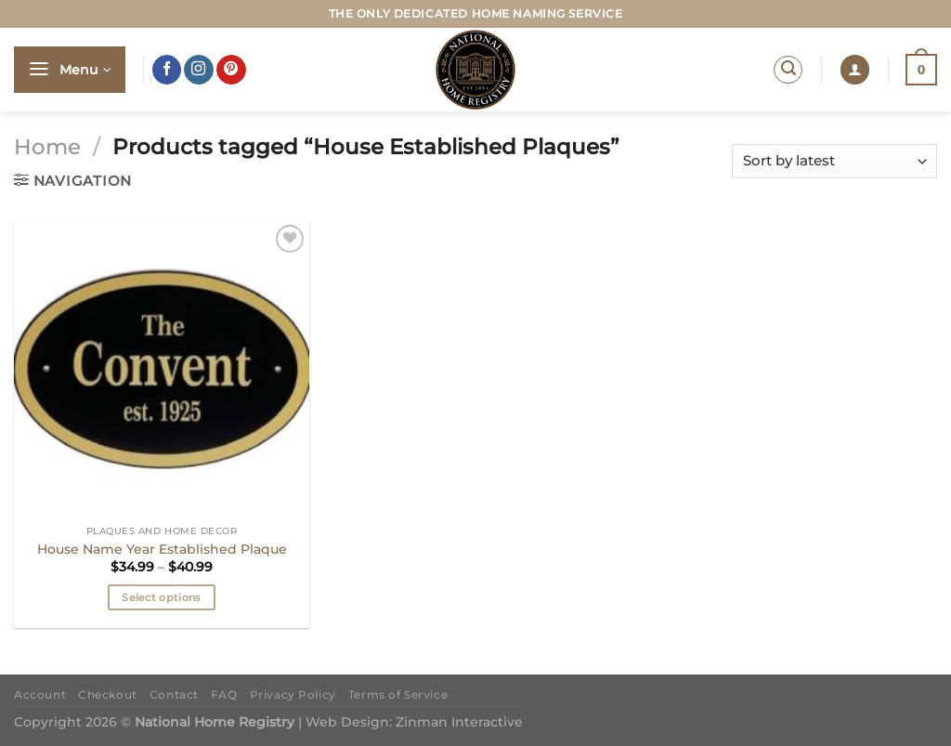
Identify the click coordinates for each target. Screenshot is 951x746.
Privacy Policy (293, 694)
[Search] (788, 70)
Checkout (107, 694)
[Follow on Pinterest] (231, 70)
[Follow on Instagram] (199, 70)
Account (40, 694)
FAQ (224, 694)
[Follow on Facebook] (167, 70)
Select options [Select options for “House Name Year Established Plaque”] (162, 597)
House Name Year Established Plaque (162, 549)
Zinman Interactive (459, 721)
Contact (174, 694)
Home (47, 147)
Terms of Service (398, 694)
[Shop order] (834, 161)
